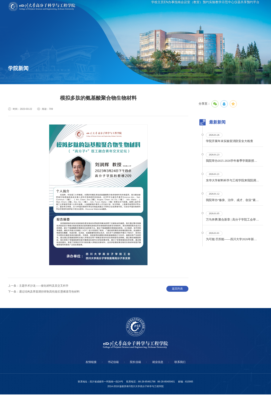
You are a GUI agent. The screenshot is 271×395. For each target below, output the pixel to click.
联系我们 (181, 362)
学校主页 (140, 6)
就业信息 (158, 362)
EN (152, 6)
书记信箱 (112, 362)
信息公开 (69, 74)
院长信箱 (135, 362)
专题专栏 (42, 80)
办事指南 (163, 6)
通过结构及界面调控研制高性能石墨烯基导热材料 (44, 292)
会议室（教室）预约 (187, 6)
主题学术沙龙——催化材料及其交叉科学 (38, 286)
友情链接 (89, 362)
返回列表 (177, 289)
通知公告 (15, 80)
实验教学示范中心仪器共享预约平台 (230, 6)
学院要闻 (15, 74)
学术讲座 (42, 74)
